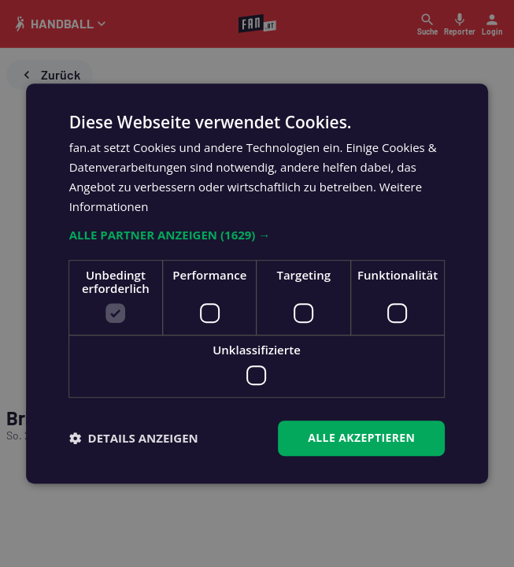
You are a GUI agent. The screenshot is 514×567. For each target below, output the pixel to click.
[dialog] (257, 283)
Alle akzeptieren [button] (361, 437)
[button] (257, 235)
